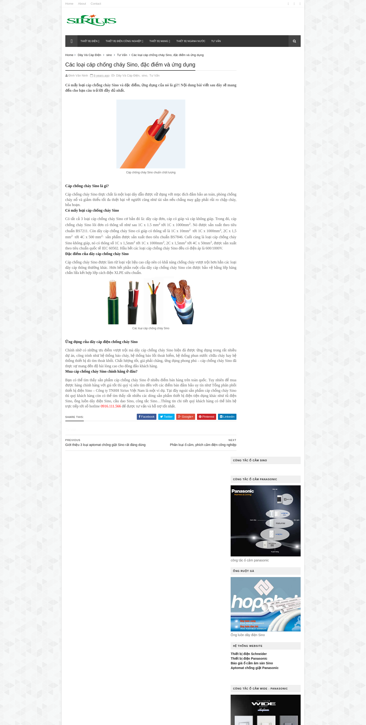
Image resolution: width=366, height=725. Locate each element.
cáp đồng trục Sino (163, 495)
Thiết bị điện (89, 41)
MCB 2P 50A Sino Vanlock (167, 584)
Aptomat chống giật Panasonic (254, 264)
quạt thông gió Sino (163, 657)
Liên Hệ (188, 576)
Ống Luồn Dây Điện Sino (190, 625)
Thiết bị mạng (159, 41)
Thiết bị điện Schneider (248, 250)
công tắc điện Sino (162, 528)
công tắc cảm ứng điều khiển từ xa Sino (178, 520)
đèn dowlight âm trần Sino (168, 552)
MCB (204, 576)
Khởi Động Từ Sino (162, 576)
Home (70, 3)
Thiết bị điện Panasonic (248, 254)
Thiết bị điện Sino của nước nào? (111, 543)
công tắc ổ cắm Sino (199, 528)
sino (110, 55)
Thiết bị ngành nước (191, 41)
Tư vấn (216, 41)
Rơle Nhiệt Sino (160, 665)
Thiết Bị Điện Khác (201, 681)
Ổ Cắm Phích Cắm (191, 617)
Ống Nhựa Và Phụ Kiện (165, 633)
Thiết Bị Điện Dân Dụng (165, 681)
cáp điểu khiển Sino (182, 488)
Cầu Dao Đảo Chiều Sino (166, 504)
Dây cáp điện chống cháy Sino (171, 536)
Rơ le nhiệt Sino (196, 657)
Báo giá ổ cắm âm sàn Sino (251, 259)
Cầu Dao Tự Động (161, 512)
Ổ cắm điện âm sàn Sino (166, 600)
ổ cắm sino (157, 625)
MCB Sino (199, 584)
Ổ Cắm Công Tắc (196, 593)
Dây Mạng (208, 536)
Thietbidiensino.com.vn (93, 718)
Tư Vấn (123, 55)
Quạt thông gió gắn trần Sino (170, 641)
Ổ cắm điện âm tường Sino (168, 609)
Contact (97, 3)
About (83, 3)
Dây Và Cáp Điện (90, 55)
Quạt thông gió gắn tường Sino (171, 649)
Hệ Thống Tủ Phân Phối (165, 568)
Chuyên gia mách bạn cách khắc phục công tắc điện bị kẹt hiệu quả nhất (112, 491)
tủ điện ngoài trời (162, 705)
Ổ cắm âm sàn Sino (163, 593)
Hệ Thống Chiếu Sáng (164, 560)
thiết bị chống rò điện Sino (168, 673)
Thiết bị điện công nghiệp (124, 41)
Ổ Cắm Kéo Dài (160, 617)
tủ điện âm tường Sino (166, 697)
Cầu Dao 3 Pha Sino (198, 495)
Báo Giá (154, 488)
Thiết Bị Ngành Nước (163, 689)
